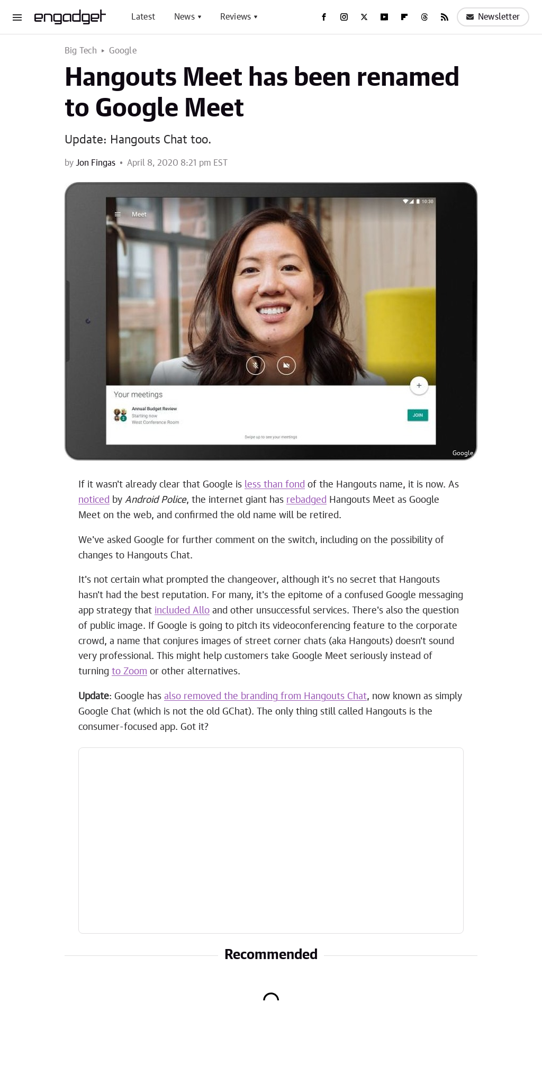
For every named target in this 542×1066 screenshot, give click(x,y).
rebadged (306, 500)
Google (123, 51)
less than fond (275, 485)
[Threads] (424, 17)
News (184, 17)
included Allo (182, 611)
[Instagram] (344, 17)
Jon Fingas (95, 163)
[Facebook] (324, 17)
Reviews (235, 17)
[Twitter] (364, 17)
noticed (94, 500)
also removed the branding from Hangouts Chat (265, 696)
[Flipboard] (404, 17)
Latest (143, 17)
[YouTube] (384, 17)
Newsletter (493, 17)
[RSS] (445, 17)
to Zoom (129, 671)
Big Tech (81, 51)
